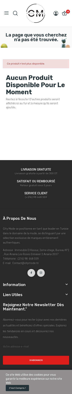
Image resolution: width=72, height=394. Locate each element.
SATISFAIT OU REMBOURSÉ (36, 181)
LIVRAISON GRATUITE (36, 169)
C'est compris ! (17, 388)
